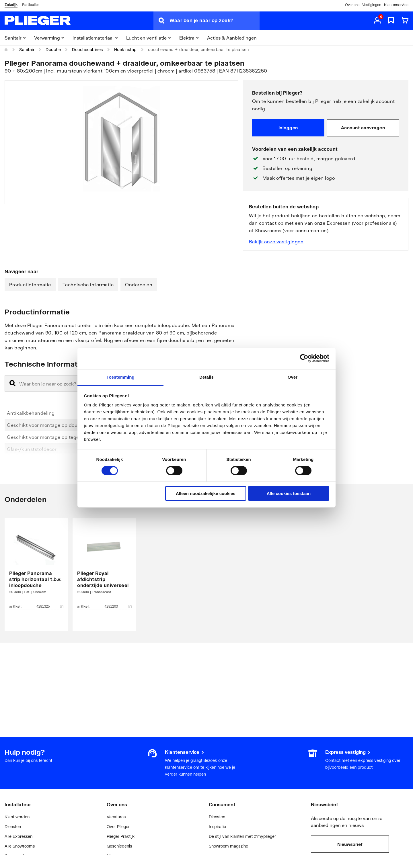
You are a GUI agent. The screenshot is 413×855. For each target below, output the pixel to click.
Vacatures (116, 816)
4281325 (49, 606)
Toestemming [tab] (120, 376)
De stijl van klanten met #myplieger (242, 836)
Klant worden (17, 816)
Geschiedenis (119, 846)
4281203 (117, 606)
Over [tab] (293, 376)
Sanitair (26, 49)
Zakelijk (11, 5)
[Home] (6, 49)
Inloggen (288, 127)
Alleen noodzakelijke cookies (205, 493)
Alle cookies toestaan (289, 493)
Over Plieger (118, 826)
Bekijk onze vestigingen (276, 241)
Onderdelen (138, 284)
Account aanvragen (363, 127)
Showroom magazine (228, 846)
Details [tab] (206, 376)
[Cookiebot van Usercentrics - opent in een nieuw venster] (304, 358)
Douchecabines (87, 49)
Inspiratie (217, 826)
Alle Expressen (18, 836)
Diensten (13, 826)
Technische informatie (88, 284)
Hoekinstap (125, 49)
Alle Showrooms (20, 846)
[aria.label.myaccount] (377, 20)
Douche (53, 49)
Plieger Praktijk (121, 836)
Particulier (30, 5)
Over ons (352, 5)
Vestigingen (371, 5)
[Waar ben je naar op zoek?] (215, 20)
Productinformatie (30, 284)
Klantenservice (396, 5)
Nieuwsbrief (350, 844)
